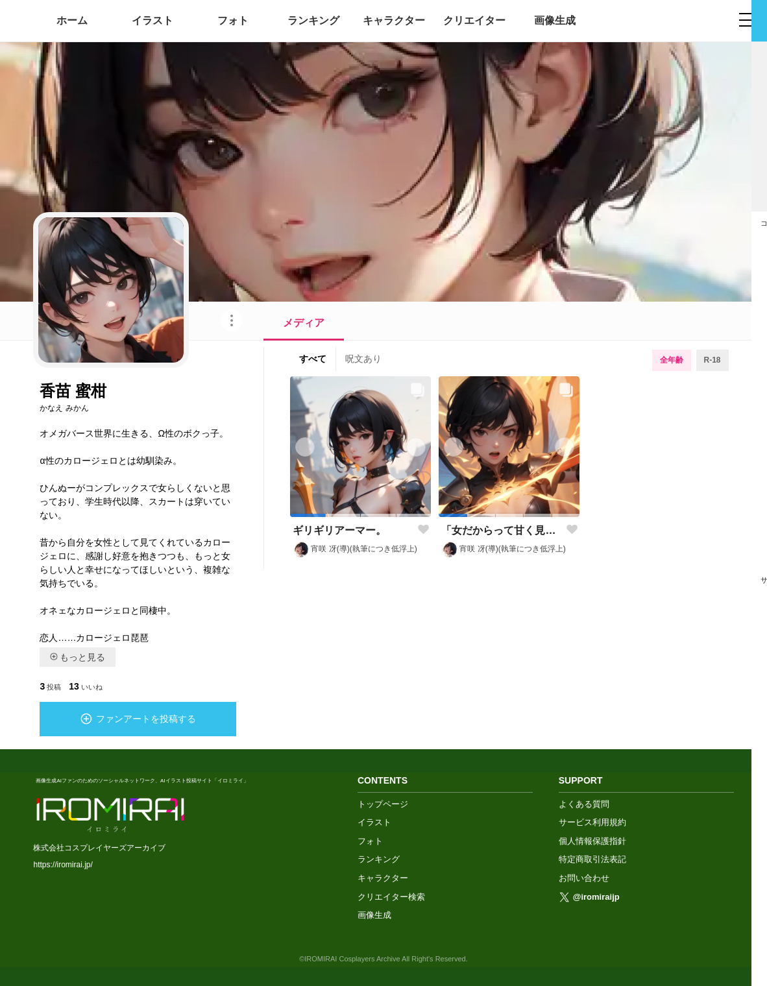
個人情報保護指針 (592, 840)
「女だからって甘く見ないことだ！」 (501, 530)
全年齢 (671, 360)
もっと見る (77, 657)
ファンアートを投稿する (138, 719)
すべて (312, 359)
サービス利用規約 (592, 821)
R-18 (712, 360)
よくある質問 (584, 803)
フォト (233, 20)
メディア (303, 322)
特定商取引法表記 (592, 858)
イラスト (152, 20)
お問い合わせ (584, 877)
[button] (307, 515)
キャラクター (394, 20)
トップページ (383, 803)
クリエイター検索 (391, 896)
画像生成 (555, 20)
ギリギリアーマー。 (339, 530)
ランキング (313, 20)
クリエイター (474, 20)
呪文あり (363, 359)
